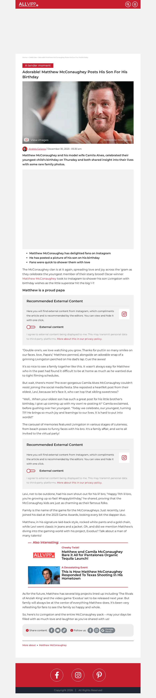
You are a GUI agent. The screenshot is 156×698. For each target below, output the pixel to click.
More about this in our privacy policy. (79, 338)
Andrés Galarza (37, 149)
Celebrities (33, 57)
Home (24, 57)
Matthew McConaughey (39, 278)
